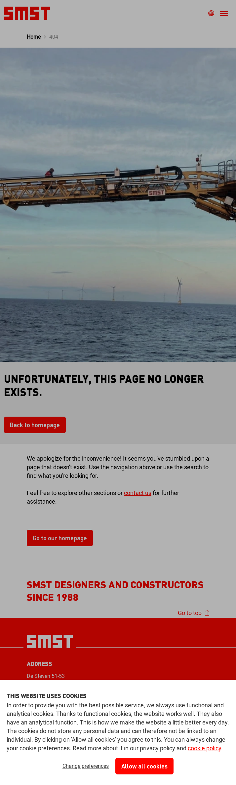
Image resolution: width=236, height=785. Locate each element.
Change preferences (85, 766)
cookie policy (204, 748)
